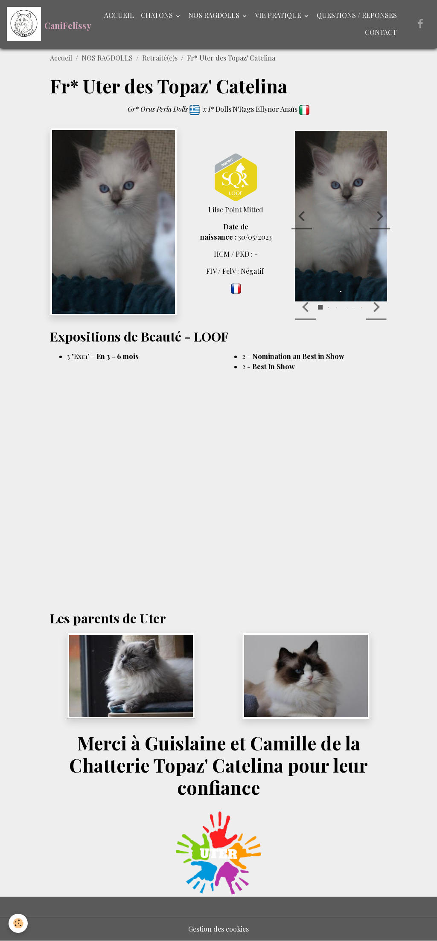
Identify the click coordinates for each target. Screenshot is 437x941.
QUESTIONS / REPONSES (357, 15)
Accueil (61, 57)
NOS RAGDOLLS (214, 15)
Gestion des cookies (218, 928)
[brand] (45, 24)
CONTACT (381, 32)
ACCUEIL (119, 15)
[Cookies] (18, 923)
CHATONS (158, 15)
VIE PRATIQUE (279, 15)
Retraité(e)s (160, 57)
